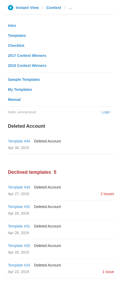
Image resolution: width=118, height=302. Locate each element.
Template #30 (19, 246)
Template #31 (19, 226)
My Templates (20, 89)
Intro (12, 25)
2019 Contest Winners (27, 65)
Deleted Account (47, 141)
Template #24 (19, 265)
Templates (17, 35)
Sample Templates (24, 79)
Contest (53, 7)
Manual (14, 99)
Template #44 (19, 141)
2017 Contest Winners (27, 55)
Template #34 (19, 187)
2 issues (107, 194)
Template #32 (19, 207)
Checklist (16, 45)
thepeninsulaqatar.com (89, 7)
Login (106, 112)
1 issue (108, 272)
